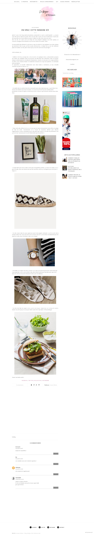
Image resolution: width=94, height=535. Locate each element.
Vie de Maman (35, 27)
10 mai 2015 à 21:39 (19, 479)
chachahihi (18, 477)
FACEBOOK (24, 380)
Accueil (17, 1)
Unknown (17, 467)
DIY (57, 1)
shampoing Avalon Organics (34, 91)
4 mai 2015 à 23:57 (19, 448)
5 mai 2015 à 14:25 (19, 469)
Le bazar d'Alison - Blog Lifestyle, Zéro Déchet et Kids (28, 533)
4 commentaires (19, 385)
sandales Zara (31, 270)
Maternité (34, 1)
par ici (26, 66)
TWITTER (30, 380)
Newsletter (76, 1)
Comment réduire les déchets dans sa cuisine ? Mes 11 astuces (75, 176)
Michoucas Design (29, 128)
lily (16, 457)
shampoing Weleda (38, 89)
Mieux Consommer (47, 1)
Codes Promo (65, 1)
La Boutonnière (33, 57)
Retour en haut (89, 532)
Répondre (56, 453)
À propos (25, 1)
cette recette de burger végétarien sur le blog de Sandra (42, 308)
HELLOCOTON (37, 380)
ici (15, 170)
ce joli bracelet (52, 233)
